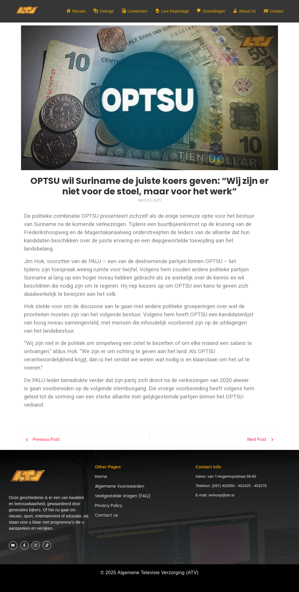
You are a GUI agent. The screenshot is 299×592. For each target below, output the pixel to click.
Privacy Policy (108, 505)
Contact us (106, 515)
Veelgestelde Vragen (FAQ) (123, 496)
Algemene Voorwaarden (119, 486)
